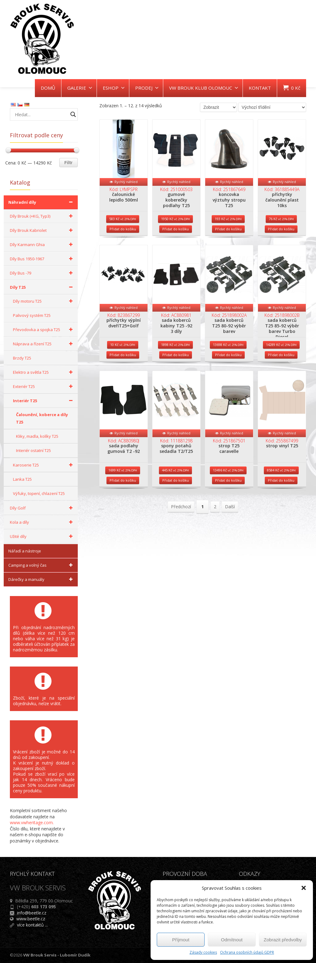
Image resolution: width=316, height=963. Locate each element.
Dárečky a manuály (41, 579)
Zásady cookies (203, 952)
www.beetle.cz (30, 919)
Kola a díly (42, 522)
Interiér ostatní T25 (33, 450)
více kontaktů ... (32, 925)
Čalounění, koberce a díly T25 (42, 418)
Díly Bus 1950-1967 (42, 258)
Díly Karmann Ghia (42, 244)
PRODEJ (147, 88)
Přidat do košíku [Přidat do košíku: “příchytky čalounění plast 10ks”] (281, 238)
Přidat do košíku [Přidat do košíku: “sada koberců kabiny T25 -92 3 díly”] (175, 373)
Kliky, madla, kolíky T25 (37, 436)
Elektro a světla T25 (44, 372)
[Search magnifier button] (73, 114)
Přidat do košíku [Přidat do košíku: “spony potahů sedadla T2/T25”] (175, 508)
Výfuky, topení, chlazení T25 (39, 493)
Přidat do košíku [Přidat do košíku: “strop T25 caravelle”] (228, 508)
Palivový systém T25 (32, 315)
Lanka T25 (22, 479)
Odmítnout (232, 939)
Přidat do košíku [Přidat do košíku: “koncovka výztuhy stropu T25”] (228, 238)
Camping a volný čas (41, 565)
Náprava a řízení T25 (44, 343)
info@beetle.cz (31, 913)
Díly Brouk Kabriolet (42, 230)
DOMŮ (48, 88)
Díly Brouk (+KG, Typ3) (42, 216)
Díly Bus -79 (42, 273)
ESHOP (114, 88)
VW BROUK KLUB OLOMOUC (203, 88)
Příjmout (180, 939)
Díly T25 (42, 287)
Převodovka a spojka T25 (44, 329)
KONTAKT (260, 88)
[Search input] (41, 114)
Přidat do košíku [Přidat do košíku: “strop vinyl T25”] (281, 508)
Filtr (68, 162)
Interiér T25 (44, 400)
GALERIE (79, 88)
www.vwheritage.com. (32, 822)
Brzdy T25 (22, 358)
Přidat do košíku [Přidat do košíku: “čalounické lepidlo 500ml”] (123, 238)
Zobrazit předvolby (283, 939)
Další (230, 535)
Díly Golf (42, 508)
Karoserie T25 (44, 465)
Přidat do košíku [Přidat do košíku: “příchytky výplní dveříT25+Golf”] (123, 373)
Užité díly (42, 536)
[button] (304, 888)
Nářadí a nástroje (24, 551)
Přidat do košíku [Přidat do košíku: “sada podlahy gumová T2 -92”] (123, 508)
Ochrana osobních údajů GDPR (247, 952)
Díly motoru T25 (44, 301)
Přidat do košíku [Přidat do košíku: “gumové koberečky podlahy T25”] (175, 238)
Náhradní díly (41, 202)
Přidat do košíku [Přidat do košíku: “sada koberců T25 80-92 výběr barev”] (228, 373)
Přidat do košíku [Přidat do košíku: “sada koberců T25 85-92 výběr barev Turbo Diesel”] (281, 373)
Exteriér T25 (44, 386)
